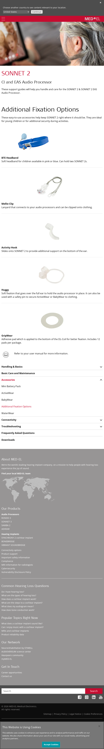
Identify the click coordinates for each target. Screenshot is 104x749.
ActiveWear (7, 393)
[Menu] (3, 18)
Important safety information (15, 557)
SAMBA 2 (5, 525)
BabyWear (7, 399)
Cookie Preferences (93, 714)
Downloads (8, 439)
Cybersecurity (8, 568)
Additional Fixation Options (16, 406)
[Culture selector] (16, 12)
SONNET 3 (6, 521)
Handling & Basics (11, 366)
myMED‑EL (6, 659)
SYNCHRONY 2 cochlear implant (17, 537)
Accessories (8, 379)
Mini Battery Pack (11, 386)
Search (94, 691)
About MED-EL (11, 459)
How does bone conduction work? (17, 610)
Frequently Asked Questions (18, 433)
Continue (36, 11)
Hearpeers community (12, 655)
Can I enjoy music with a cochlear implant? (22, 627)
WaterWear (7, 413)
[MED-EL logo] (92, 18)
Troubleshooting (11, 426)
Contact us (6, 676)
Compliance (7, 561)
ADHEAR (5, 529)
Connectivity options (11, 550)
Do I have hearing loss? (12, 591)
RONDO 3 (6, 518)
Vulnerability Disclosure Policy (16, 572)
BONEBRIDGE (8, 541)
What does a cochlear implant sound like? (21, 623)
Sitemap (47, 714)
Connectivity (8, 419)
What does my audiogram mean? (17, 606)
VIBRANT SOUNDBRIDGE (13, 545)
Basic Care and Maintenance (18, 373)
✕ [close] (100, 2)
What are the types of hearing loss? (18, 595)
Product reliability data (12, 634)
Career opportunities (11, 672)
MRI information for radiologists (17, 564)
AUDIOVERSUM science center (16, 651)
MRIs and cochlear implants (15, 630)
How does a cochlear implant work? (18, 599)
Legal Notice (75, 714)
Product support (9, 553)
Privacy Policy (60, 714)
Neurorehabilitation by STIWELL (17, 648)
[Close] (99, 728)
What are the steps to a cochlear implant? (21, 602)
